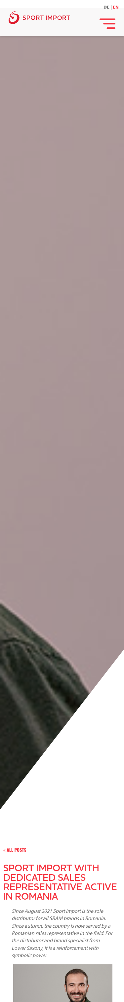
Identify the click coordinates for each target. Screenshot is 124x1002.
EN (116, 7)
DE (106, 7)
